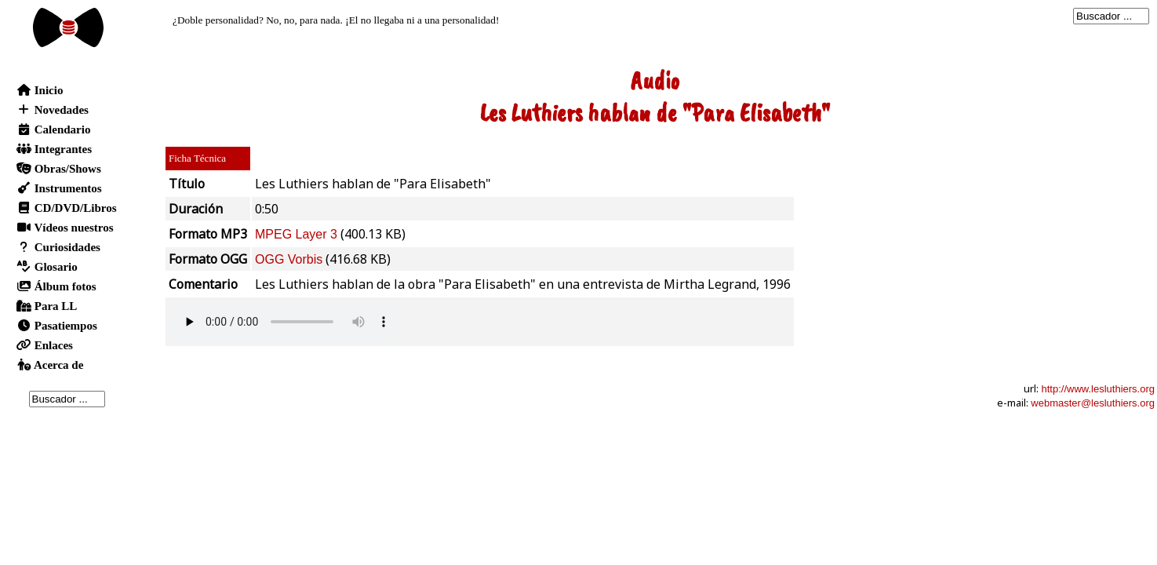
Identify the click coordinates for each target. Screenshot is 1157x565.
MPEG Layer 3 (296, 234)
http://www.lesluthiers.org (1098, 389)
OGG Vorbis (288, 259)
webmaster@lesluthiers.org (1093, 403)
